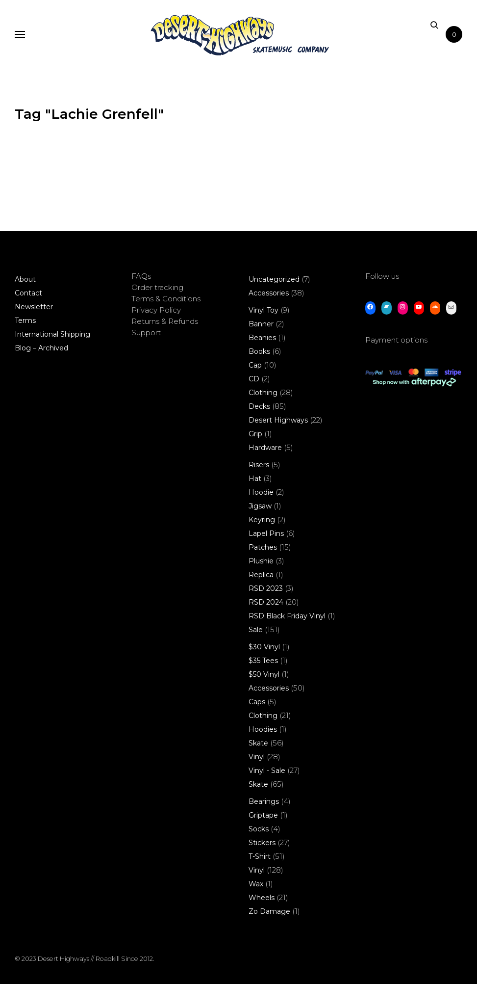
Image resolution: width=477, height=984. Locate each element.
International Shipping (52, 334)
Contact (28, 293)
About (25, 279)
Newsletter (34, 306)
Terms (25, 320)
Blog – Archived (41, 348)
